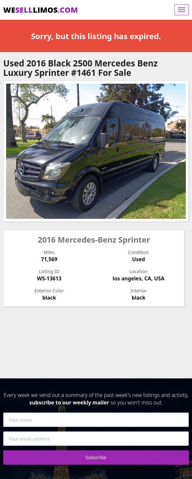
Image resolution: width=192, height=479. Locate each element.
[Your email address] (96, 438)
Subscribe (95, 457)
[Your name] (96, 420)
